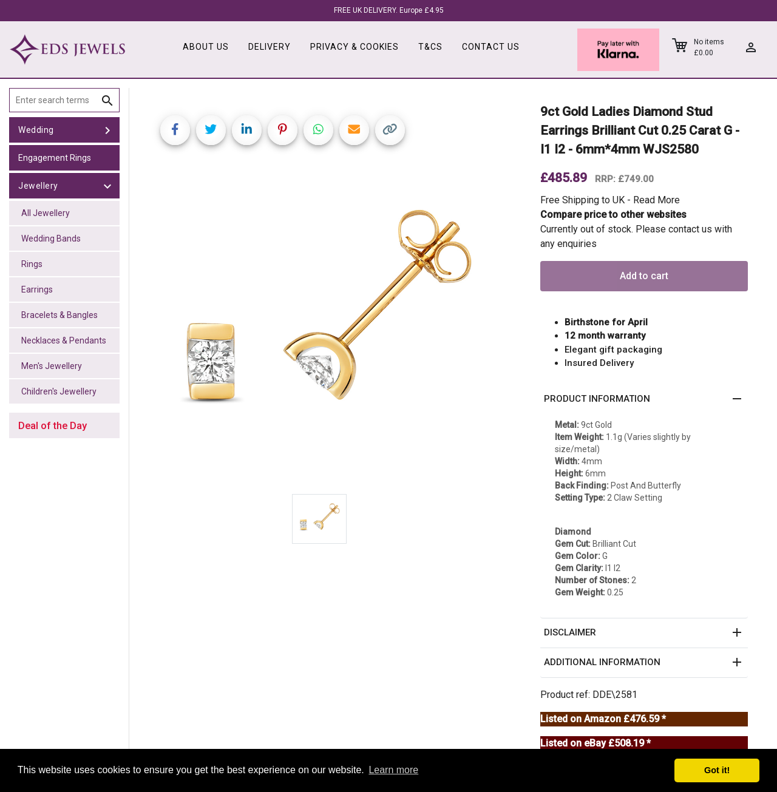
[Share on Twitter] (211, 130)
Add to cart (644, 276)
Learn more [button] (393, 770)
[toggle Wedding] (107, 130)
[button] (644, 399)
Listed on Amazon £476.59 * (603, 719)
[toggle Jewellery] (107, 186)
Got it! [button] (717, 770)
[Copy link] (390, 130)
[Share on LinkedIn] (247, 130)
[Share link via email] (354, 130)
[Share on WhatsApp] (318, 130)
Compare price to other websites (613, 214)
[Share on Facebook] (175, 130)
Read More (656, 200)
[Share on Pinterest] (282, 130)
